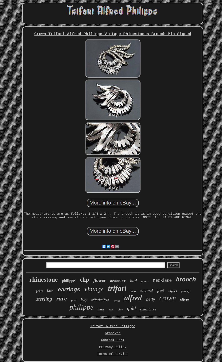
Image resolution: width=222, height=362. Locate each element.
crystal (117, 300)
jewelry (185, 291)
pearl (39, 291)
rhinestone (43, 279)
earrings (69, 289)
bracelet (118, 281)
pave (110, 309)
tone (133, 292)
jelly (84, 300)
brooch (186, 279)
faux (50, 291)
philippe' (68, 281)
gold (131, 308)
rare (61, 298)
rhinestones (148, 309)
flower (99, 280)
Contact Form (112, 340)
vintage (94, 289)
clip (84, 279)
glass (101, 309)
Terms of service (112, 354)
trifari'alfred (100, 300)
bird (133, 280)
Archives (113, 333)
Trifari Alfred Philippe (112, 326)
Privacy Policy (112, 347)
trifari (117, 288)
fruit (160, 290)
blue (120, 309)
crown (167, 298)
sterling (44, 299)
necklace (162, 280)
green (145, 281)
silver (184, 299)
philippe (81, 307)
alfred (133, 298)
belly (150, 299)
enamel (146, 290)
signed (172, 291)
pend (73, 300)
